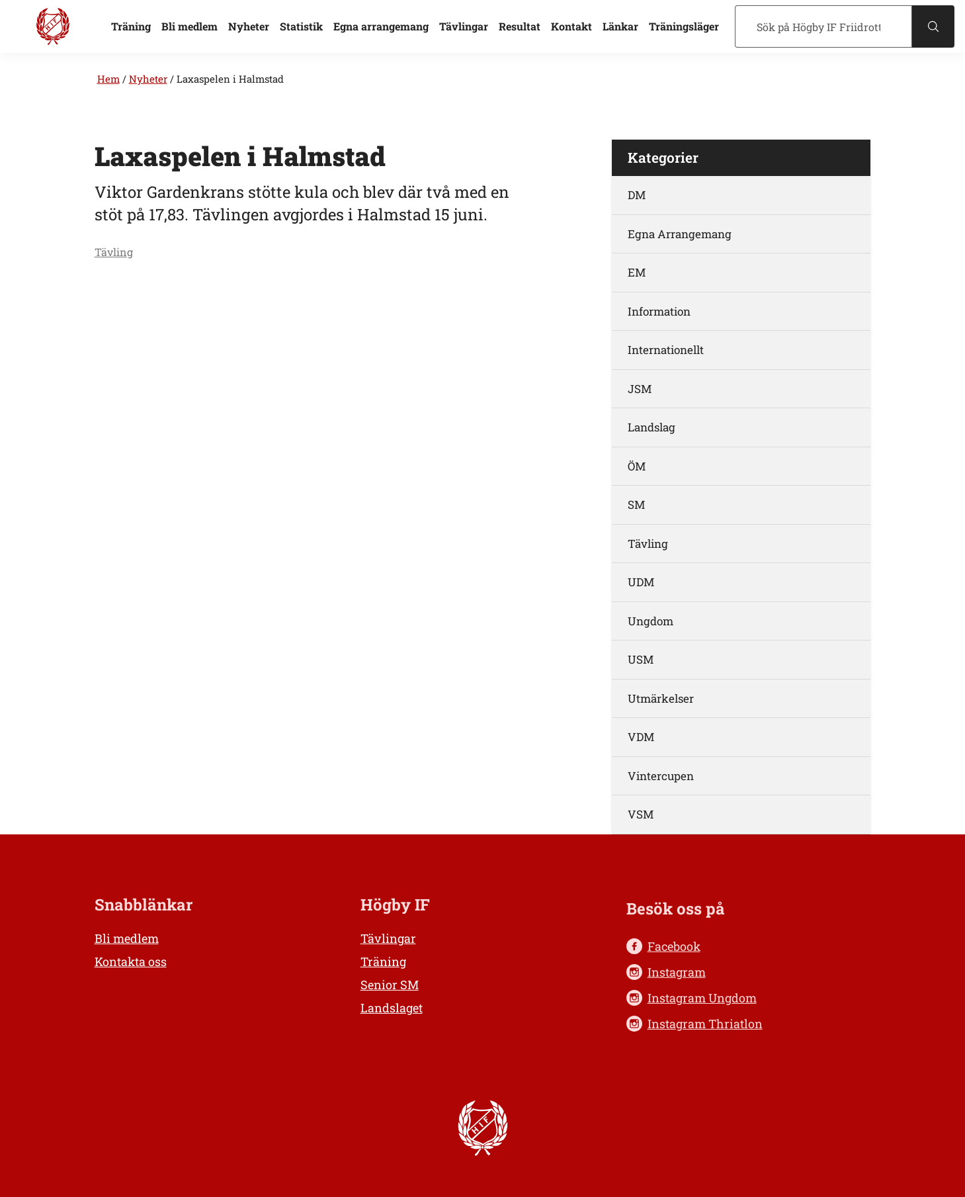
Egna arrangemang (381, 26)
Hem (108, 78)
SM (636, 504)
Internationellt (666, 349)
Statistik (301, 26)
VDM (641, 736)
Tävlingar (463, 26)
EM (637, 272)
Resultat (519, 26)
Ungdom (650, 621)
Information (659, 311)
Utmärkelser (661, 698)
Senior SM (389, 985)
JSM (639, 388)
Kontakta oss (131, 961)
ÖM (637, 466)
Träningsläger (684, 26)
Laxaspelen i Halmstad (230, 78)
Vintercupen (661, 775)
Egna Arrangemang (680, 234)
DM (637, 194)
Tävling (114, 252)
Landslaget (391, 1008)
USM (640, 659)
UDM (641, 582)
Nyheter (248, 26)
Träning (131, 26)
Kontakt (571, 26)
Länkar (620, 26)
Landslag (651, 427)
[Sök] (823, 26)
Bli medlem (189, 26)
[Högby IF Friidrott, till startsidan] (52, 26)
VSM (640, 814)
